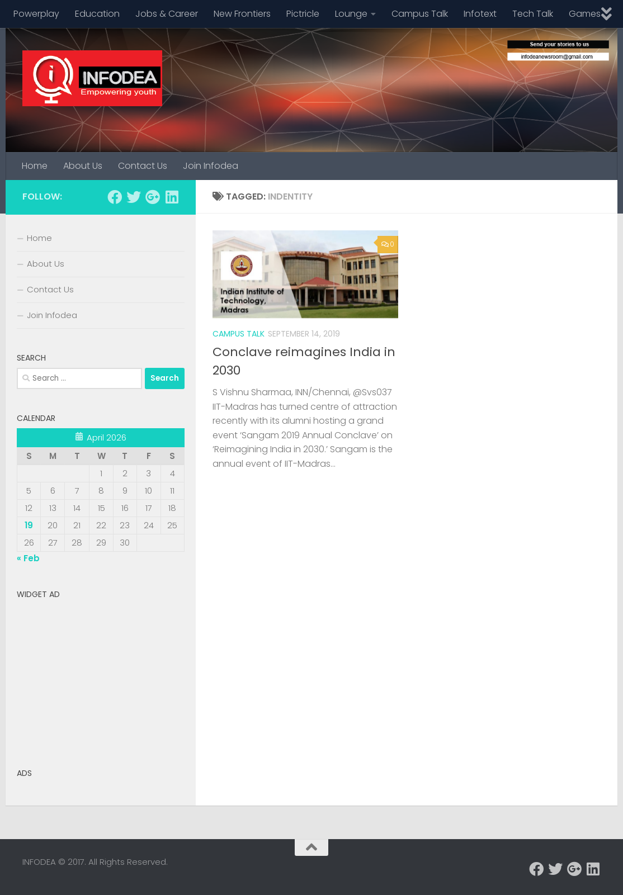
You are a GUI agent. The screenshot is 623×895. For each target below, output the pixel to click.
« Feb (28, 558)
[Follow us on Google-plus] (152, 197)
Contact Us (142, 165)
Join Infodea (210, 165)
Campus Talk (419, 13)
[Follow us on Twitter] (133, 197)
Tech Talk (532, 13)
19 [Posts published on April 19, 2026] (29, 525)
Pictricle (302, 13)
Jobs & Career (166, 13)
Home (35, 165)
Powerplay (36, 13)
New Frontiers (242, 13)
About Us (82, 165)
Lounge (351, 13)
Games (585, 13)
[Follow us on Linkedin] (171, 197)
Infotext (480, 13)
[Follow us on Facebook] (114, 197)
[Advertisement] (101, 674)
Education (97, 13)
